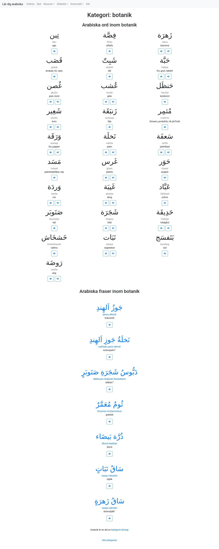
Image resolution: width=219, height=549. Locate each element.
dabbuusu (98, 379)
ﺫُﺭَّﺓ (118, 436)
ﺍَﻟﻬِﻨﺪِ (102, 307)
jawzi (110, 346)
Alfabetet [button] (61, 4)
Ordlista (30, 4)
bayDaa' (113, 443)
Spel (39, 4)
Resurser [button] (48, 4)
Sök (88, 4)
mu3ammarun (114, 411)
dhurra (105, 443)
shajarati (108, 379)
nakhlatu (102, 346)
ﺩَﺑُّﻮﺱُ (129, 372)
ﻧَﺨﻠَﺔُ (123, 340)
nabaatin (112, 475)
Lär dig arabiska (12, 4)
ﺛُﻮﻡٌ (118, 404)
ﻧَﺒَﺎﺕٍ (101, 469)
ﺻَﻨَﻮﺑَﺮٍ (90, 372)
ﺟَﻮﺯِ (109, 340)
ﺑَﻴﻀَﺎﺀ (103, 436)
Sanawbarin (120, 379)
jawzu (106, 314)
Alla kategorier (109, 540)
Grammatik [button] (76, 4)
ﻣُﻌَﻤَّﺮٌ (103, 404)
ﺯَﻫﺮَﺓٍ (102, 501)
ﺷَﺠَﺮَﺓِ (109, 372)
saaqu (105, 475)
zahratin (113, 508)
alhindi (112, 314)
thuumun (102, 411)
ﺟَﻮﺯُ (117, 307)
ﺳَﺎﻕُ (117, 469)
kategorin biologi (119, 529)
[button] (54, 51)
